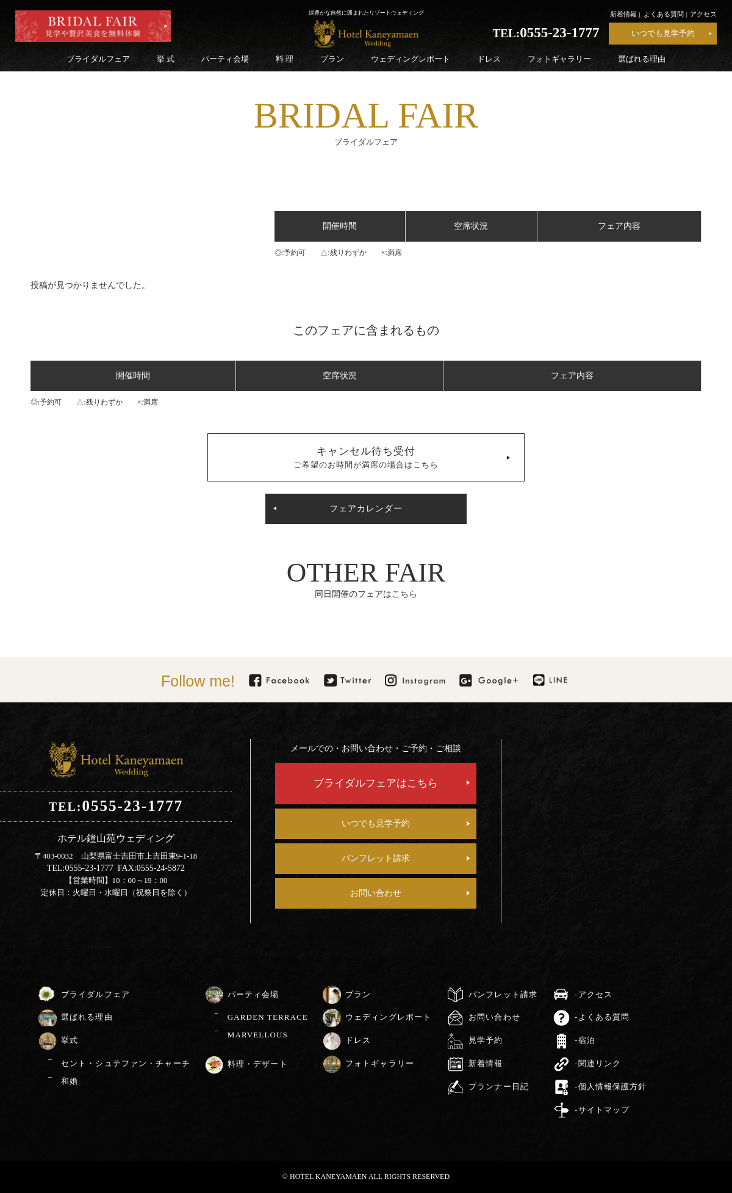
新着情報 (623, 14)
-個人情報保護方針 (611, 1086)
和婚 (69, 1081)
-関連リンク (598, 1063)
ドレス (489, 58)
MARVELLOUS (258, 1034)
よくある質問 (664, 14)
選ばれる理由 (642, 58)
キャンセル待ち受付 (366, 457)
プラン (332, 58)
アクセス (703, 14)
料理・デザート (258, 1064)
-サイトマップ (602, 1109)
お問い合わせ (375, 893)
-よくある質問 (602, 1017)
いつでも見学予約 (663, 33)
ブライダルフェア (98, 58)
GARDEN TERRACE (268, 1017)
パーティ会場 (225, 58)
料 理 (284, 58)
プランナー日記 (498, 1086)
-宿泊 (585, 1040)
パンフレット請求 (376, 858)
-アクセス (593, 994)
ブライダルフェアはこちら (376, 783)
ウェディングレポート (410, 58)
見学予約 (485, 1040)
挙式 (69, 1040)
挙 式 (165, 58)
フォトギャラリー (559, 58)
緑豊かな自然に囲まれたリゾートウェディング (366, 13)
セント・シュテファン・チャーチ (125, 1063)
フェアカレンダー (366, 508)
